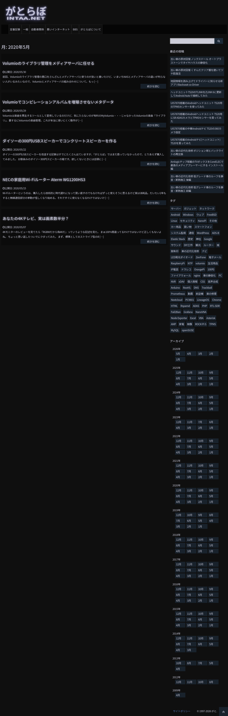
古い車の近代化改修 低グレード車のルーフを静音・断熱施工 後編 (197, 178)
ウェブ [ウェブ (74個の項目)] (200, 214)
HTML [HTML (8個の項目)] (174, 306)
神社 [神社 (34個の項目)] (198, 239)
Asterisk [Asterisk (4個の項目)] (210, 318)
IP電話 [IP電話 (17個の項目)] (174, 269)
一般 (25, 29)
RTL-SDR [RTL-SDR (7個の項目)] (215, 306)
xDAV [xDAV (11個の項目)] (181, 281)
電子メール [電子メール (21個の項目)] (215, 257)
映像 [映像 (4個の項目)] (189, 324)
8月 (178, 378)
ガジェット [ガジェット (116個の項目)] (190, 208)
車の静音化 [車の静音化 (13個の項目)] (209, 275)
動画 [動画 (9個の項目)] (190, 294)
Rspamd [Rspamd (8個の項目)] (185, 306)
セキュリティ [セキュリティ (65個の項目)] (187, 221)
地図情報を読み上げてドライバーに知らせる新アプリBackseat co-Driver (197, 82)
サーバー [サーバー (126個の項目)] (176, 208)
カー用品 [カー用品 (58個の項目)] (176, 227)
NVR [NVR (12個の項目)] (173, 281)
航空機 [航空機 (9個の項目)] (199, 294)
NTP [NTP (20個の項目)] (190, 263)
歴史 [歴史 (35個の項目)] (190, 239)
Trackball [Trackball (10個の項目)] (207, 287)
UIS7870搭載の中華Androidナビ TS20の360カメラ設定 (196, 130)
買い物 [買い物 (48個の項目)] (187, 227)
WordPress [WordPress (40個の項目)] (203, 233)
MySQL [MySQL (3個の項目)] (175, 330)
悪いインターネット (58, 29)
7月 (189, 378)
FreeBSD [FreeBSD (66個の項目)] (212, 214)
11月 (189, 372)
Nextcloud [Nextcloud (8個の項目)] (176, 300)
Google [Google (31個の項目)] (208, 239)
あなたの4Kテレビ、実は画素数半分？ (36, 218)
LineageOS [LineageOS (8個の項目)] (203, 300)
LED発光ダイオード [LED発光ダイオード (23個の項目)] (182, 257)
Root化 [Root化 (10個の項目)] (187, 287)
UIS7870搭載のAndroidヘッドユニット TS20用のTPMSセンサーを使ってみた (196, 104)
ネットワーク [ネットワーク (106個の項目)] (206, 208)
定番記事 (15, 29)
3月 (200, 354)
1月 (178, 359)
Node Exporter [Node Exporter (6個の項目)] (179, 318)
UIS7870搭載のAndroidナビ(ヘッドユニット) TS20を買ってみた (195, 141)
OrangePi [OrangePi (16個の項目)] (199, 269)
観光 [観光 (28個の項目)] (198, 245)
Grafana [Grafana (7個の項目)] (188, 312)
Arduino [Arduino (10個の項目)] (175, 287)
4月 (189, 354)
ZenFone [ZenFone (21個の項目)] (201, 257)
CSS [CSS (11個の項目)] (202, 281)
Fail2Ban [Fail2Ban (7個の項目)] (176, 312)
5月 (178, 354)
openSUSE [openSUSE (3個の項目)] (188, 330)
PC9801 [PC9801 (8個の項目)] (189, 300)
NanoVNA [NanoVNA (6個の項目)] (201, 312)
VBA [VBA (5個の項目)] (201, 318)
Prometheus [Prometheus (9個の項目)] (178, 294)
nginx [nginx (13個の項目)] (197, 275)
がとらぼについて (90, 29)
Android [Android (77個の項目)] (175, 214)
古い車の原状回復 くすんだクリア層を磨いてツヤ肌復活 (197, 71)
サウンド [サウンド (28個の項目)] (176, 245)
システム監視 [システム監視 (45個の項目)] (178, 233)
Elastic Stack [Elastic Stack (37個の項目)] (178, 239)
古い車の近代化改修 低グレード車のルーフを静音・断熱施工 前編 (197, 189)
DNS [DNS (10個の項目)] (196, 287)
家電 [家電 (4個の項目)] (181, 324)
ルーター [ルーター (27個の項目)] (209, 245)
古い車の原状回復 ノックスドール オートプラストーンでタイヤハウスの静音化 (196, 60)
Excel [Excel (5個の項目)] (193, 318)
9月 (211, 372)
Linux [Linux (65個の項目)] (174, 221)
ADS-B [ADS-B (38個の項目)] (215, 233)
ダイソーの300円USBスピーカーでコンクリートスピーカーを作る (60, 141)
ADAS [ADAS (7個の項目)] (196, 306)
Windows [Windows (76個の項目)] (188, 214)
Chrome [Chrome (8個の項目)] (216, 300)
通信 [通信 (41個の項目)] (191, 233)
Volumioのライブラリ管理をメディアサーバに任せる (48, 63)
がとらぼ (26, 11)
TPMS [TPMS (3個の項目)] (212, 324)
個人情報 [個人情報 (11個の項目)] (192, 281)
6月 (200, 378)
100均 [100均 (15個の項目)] (211, 269)
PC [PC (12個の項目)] (220, 275)
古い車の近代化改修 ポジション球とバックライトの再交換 (197, 152)
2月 (211, 354)
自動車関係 (37, 29)
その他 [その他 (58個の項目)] (213, 221)
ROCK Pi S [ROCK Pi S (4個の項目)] (200, 324)
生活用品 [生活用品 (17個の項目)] (213, 263)
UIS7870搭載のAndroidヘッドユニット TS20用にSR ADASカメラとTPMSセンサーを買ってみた (196, 117)
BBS (75, 29)
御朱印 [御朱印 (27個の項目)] (174, 251)
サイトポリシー (181, 711)
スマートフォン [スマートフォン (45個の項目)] (203, 227)
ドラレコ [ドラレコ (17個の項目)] (186, 269)
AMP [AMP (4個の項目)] (173, 324)
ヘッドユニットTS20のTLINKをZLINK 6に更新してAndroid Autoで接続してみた (196, 93)
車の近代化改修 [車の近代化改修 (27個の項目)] (190, 251)
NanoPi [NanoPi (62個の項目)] (202, 221)
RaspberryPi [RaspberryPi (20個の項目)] (178, 263)
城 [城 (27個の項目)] (218, 245)
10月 (200, 372)
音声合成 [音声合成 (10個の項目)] (213, 281)
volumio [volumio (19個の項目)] (200, 263)
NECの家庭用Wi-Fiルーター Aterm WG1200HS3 (44, 179)
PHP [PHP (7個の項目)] (204, 306)
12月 (178, 372)
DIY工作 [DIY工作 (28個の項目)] (188, 245)
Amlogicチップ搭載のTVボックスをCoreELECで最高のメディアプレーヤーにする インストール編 (197, 165)
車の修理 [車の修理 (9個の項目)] (211, 294)
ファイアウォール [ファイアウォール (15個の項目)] (181, 275)
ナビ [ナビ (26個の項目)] (204, 251)
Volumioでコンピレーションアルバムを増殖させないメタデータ (58, 102)
